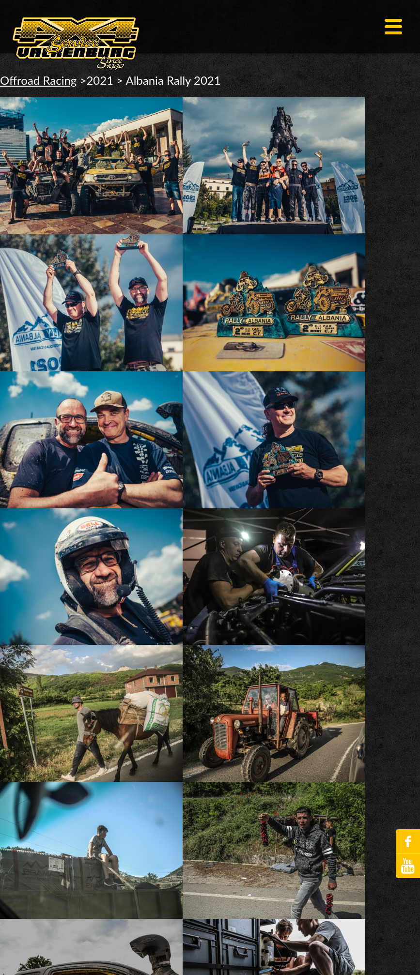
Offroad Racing (38, 80)
